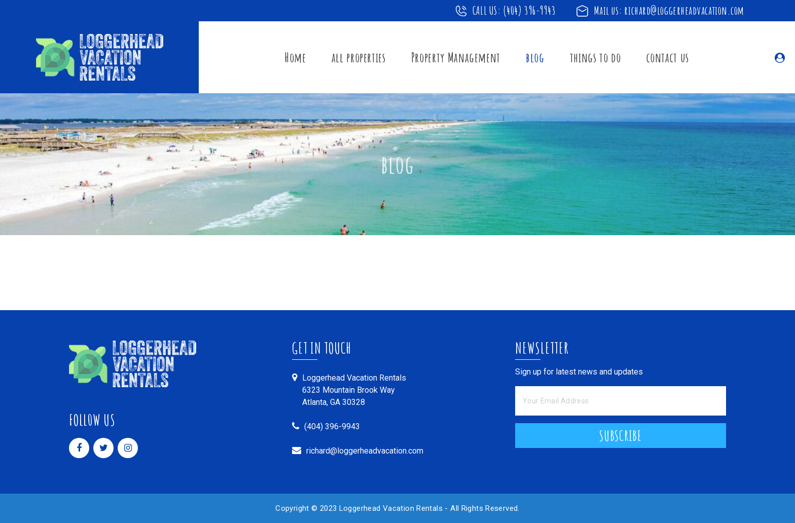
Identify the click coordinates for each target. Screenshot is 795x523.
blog (535, 57)
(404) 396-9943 (332, 426)
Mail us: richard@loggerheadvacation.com (669, 10)
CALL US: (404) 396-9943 (514, 10)
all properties (359, 57)
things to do (595, 57)
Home (295, 57)
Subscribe (620, 435)
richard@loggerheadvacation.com (364, 451)
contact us (668, 57)
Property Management (455, 57)
